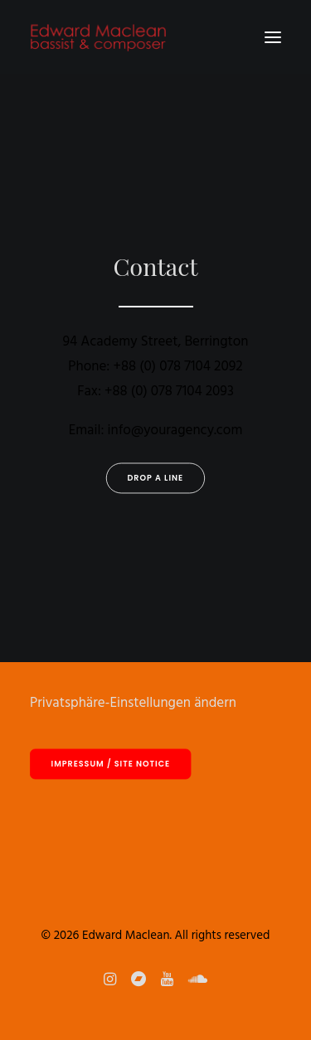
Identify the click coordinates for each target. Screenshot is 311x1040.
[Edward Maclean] (98, 36)
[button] (273, 37)
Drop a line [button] (156, 478)
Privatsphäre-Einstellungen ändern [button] (133, 703)
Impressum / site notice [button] (110, 764)
